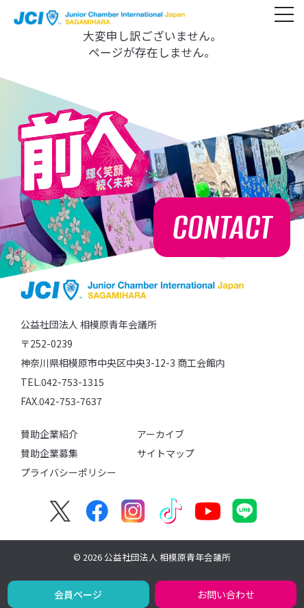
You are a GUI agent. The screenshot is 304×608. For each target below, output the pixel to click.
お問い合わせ (226, 594)
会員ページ (78, 594)
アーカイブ (160, 434)
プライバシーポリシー (68, 472)
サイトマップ (165, 453)
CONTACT (222, 227)
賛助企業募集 (49, 453)
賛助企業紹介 (49, 434)
